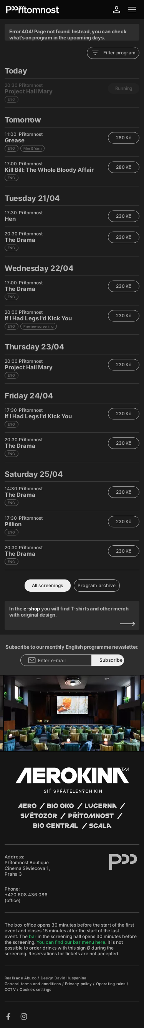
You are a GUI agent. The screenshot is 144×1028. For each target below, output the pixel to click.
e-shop (31, 608)
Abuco (30, 978)
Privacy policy (79, 983)
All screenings (47, 585)
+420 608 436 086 (26, 894)
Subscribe (111, 660)
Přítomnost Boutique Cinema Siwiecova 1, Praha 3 (27, 868)
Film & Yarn (32, 148)
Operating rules (111, 983)
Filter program (113, 52)
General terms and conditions (33, 983)
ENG (11, 148)
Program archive (97, 585)
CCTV (11, 989)
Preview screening (38, 326)
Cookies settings (35, 989)
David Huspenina (70, 978)
